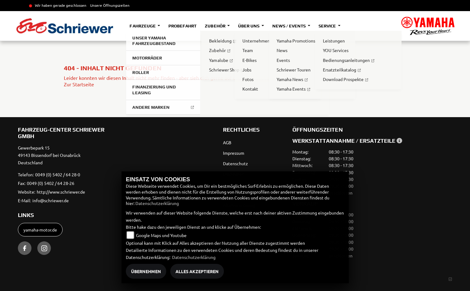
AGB (227, 142)
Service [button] (328, 25)
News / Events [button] (289, 25)
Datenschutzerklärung (157, 203)
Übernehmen (146, 271)
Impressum (233, 153)
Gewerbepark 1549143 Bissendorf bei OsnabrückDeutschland (49, 155)
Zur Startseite (79, 84)
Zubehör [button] (215, 25)
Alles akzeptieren (197, 271)
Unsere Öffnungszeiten (110, 5)
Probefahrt (182, 25)
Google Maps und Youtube (161, 235)
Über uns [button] (249, 25)
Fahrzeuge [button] (143, 25)
